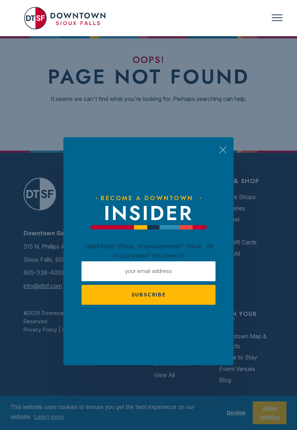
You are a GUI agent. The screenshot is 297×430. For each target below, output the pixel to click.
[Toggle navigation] (277, 17)
